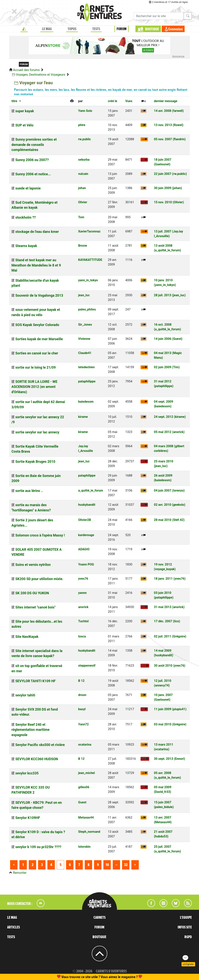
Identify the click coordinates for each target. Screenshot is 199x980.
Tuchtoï (83, 621)
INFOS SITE (185, 927)
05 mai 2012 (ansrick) (169, 432)
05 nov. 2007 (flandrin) (170, 139)
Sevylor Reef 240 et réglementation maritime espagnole (30, 730)
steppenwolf (86, 665)
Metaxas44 (86, 817)
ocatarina (84, 744)
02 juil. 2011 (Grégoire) (170, 636)
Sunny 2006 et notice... (33, 174)
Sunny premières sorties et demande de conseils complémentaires (34, 145)
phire (81, 125)
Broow (82, 245)
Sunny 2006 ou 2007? (32, 160)
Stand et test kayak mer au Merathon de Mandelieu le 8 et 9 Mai (36, 265)
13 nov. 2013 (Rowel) (168, 125)
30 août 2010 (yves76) (169, 665)
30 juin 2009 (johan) (168, 188)
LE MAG (47, 29)
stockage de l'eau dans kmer (37, 232)
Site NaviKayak (26, 637)
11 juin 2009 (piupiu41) (170, 709)
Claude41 (84, 353)
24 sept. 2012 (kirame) (170, 417)
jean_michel (86, 773)
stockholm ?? (25, 217)
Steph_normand (89, 832)
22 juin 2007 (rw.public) (170, 174)
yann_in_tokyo (88, 280)
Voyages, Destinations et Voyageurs (40, 74)
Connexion (175, 29)
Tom (81, 217)
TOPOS (72, 29)
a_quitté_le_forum (90, 490)
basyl (82, 709)
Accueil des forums (26, 70)
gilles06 (83, 787)
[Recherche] (159, 16)
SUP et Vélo (24, 125)
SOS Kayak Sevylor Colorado (37, 325)
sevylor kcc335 (26, 773)
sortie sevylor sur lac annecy (37, 432)
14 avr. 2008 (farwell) (169, 111)
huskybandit (86, 505)
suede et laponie (28, 188)
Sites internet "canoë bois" (35, 607)
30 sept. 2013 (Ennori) (169, 759)
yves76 (83, 578)
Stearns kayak (26, 246)
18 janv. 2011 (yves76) (170, 578)
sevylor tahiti (25, 695)
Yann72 (83, 724)
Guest (82, 802)
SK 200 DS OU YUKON (32, 593)
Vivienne (84, 339)
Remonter (19, 873)
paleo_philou (87, 309)
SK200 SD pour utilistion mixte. (39, 579)
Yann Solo (85, 111)
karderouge (86, 535)
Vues (128, 101)
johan (82, 188)
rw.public (84, 139)
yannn (82, 593)
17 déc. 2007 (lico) (167, 621)
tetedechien (86, 367)
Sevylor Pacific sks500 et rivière (40, 745)
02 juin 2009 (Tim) (167, 367)
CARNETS (99, 918)
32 (125, 865)
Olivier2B (84, 520)
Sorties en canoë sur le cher (36, 353)
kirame (83, 417)
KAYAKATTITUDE (90, 260)
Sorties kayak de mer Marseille (39, 339)
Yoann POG (86, 564)
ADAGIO (83, 549)
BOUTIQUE (152, 29)
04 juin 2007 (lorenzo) (169, 490)
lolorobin (84, 847)
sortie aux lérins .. (29, 491)
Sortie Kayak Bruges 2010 (35, 462)
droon (82, 695)
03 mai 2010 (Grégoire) (170, 724)
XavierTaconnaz (89, 231)
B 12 (81, 681)
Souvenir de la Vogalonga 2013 (39, 295)
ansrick (83, 607)
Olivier (82, 202)
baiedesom (85, 401)
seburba (83, 159)
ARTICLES (13, 927)
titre (14, 101)
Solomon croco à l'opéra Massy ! (40, 535)
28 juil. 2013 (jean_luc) (170, 295)
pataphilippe (86, 381)
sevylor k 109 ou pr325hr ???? (38, 847)
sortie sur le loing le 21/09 (35, 367)
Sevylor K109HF (27, 818)
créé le (112, 101)
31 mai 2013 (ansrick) (169, 607)
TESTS (96, 29)
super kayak (24, 111)
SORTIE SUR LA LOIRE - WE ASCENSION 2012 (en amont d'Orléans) (34, 387)
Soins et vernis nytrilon (33, 565)
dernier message (165, 101)
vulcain (83, 174)
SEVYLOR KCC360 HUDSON (36, 759)
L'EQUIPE (186, 918)
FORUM (122, 29)
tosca (82, 636)
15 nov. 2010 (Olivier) (169, 202)
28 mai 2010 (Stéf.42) (169, 520)
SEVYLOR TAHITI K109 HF (35, 681)
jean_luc (84, 295)
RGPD (188, 937)
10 (107, 865)
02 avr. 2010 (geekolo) (169, 505)
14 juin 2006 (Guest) (168, 339)
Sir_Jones (85, 324)
